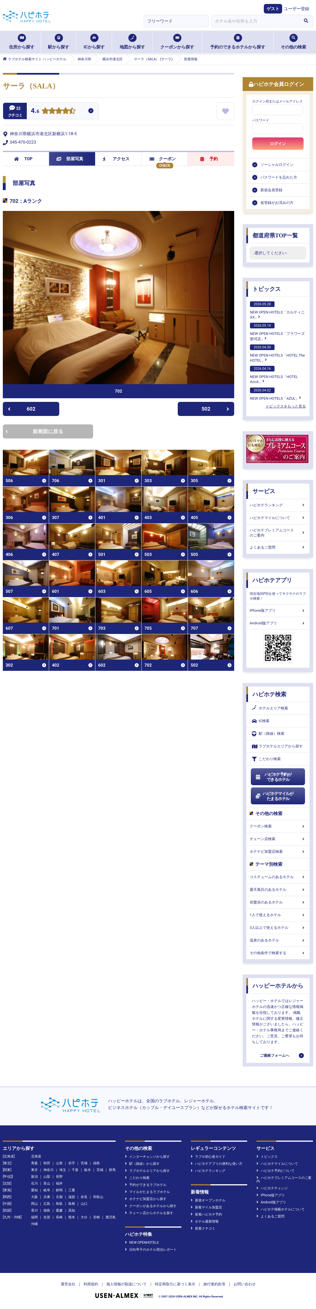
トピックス (267, 289)
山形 (59, 1163)
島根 (71, 1204)
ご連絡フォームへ (274, 1055)
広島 (46, 1204)
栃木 (87, 1170)
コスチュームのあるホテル (278, 877)
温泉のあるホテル (278, 940)
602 (21, 409)
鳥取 (59, 1204)
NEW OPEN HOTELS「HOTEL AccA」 (274, 375)
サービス (264, 491)
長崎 (59, 1217)
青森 (34, 1163)
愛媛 (59, 1210)
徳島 (46, 1210)
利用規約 (91, 1284)
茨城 (99, 1170)
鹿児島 (111, 1217)
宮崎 (96, 1217)
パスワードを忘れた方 (278, 177)
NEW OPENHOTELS (142, 1243)
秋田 (46, 1163)
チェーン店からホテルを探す (149, 1213)
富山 (46, 1183)
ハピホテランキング (278, 505)
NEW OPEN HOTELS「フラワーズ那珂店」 (277, 332)
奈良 (84, 1197)
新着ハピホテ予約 (206, 1214)
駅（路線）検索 (268, 733)
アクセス (116, 158)
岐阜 (46, 1190)
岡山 (34, 1204)
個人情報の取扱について (126, 1284)
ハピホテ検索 (269, 694)
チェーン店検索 (278, 839)
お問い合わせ (245, 1284)
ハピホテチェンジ (272, 1188)
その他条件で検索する (278, 953)
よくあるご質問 (278, 547)
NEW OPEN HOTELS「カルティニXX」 (277, 310)
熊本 (71, 1217)
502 (215, 409)
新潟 (34, 1177)
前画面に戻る (34, 431)
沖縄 (34, 1224)
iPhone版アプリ (278, 610)
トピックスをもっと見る (285, 406)
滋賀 (71, 1197)
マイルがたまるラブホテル (147, 1192)
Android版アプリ (278, 623)
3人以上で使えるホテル (278, 927)
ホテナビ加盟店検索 (278, 851)
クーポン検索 (278, 826)
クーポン (163, 158)
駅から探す (58, 42)
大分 (84, 1217)
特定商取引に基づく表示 (175, 1284)
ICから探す (94, 42)
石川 (34, 1183)
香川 (34, 1210)
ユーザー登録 (296, 8)
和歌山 (98, 1197)
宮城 (84, 1163)
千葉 (75, 1170)
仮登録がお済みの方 (276, 203)
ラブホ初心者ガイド (208, 1157)
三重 (71, 1190)
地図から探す (132, 42)
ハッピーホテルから (278, 986)
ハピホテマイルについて (278, 518)
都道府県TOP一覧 (275, 235)
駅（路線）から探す (142, 1164)
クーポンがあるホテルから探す (151, 1206)
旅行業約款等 (214, 1284)
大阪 (34, 1197)
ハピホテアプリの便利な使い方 (216, 1164)
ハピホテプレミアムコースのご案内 (278, 532)
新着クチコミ (203, 1228)
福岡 (34, 1217)
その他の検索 (293, 42)
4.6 (35, 111)
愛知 (34, 1190)
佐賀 (46, 1217)
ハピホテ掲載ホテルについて (280, 1209)
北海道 (36, 1156)
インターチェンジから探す (147, 1157)
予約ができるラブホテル (145, 1185)
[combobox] (255, 21)
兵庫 (46, 1197)
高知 (71, 1210)
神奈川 (48, 1170)
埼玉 (62, 1170)
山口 (84, 1204)
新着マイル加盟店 (206, 1207)
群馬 (112, 1170)
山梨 (46, 1177)
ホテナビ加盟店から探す (145, 1199)
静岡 (59, 1190)
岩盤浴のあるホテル (278, 902)
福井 (59, 1183)
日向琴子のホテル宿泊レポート (151, 1250)
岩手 (71, 1163)
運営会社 (68, 1284)
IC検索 (260, 721)
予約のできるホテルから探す (237, 42)
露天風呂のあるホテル (278, 889)
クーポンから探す (177, 42)
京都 (59, 1197)
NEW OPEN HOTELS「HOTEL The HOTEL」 (277, 353)
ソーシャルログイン (276, 164)
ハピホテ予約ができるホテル (273, 777)
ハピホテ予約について (275, 1171)
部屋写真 (69, 158)
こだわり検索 (266, 759)
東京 (34, 1170)
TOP (23, 158)
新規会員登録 (271, 190)
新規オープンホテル (208, 1200)
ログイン (278, 143)
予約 (209, 158)
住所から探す (21, 42)
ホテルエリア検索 (270, 708)
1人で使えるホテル (278, 915)
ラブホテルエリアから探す (277, 746)
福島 (96, 1163)
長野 (59, 1177)
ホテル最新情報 (205, 1221)
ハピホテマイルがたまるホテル (274, 796)
